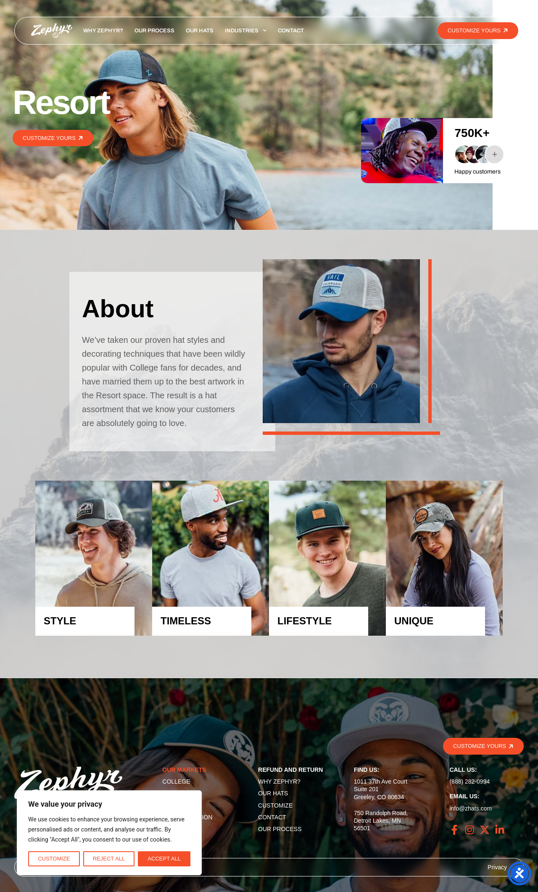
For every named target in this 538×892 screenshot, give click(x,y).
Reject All (109, 858)
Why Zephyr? (103, 31)
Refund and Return (290, 769)
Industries (245, 30)
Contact (291, 31)
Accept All (164, 858)
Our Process (154, 31)
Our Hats (200, 31)
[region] (109, 832)
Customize (54, 858)
